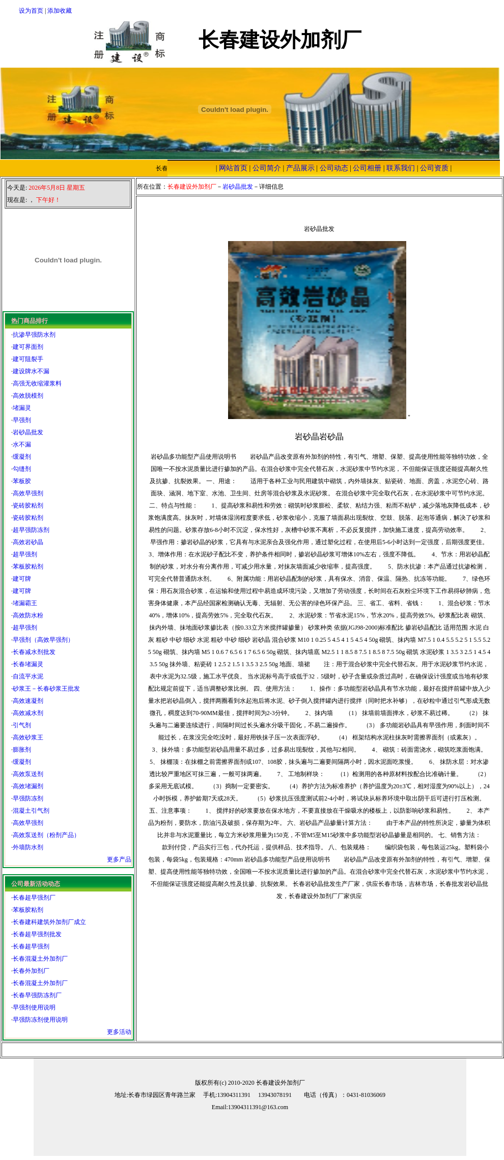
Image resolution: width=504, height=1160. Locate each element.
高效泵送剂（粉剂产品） (46, 835)
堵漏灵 (22, 407)
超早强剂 (25, 554)
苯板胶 (22, 481)
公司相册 (367, 168)
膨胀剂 (22, 749)
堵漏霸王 (25, 603)
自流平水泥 (28, 676)
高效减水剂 (28, 713)
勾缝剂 (22, 468)
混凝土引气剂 (31, 810)
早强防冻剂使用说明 (40, 1019)
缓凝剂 (22, 456)
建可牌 (22, 578)
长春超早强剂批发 (37, 934)
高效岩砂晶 (28, 542)
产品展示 (300, 168)
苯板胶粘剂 (28, 566)
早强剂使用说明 (34, 1007)
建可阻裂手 (28, 359)
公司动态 (334, 168)
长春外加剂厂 (31, 970)
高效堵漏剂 (28, 786)
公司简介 (267, 168)
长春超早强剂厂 (34, 897)
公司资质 (434, 168)
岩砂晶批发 (28, 432)
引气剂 (22, 725)
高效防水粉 (28, 615)
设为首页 (31, 10)
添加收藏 (59, 10)
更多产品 (119, 859)
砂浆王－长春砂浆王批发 (46, 688)
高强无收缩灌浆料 (37, 383)
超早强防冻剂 (31, 529)
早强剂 (22, 420)
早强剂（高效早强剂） (43, 639)
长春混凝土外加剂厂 (40, 958)
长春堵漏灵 (28, 664)
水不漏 (22, 444)
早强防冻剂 (28, 798)
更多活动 (119, 1031)
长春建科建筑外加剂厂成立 (49, 922)
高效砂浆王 (28, 737)
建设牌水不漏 (31, 371)
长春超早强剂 (31, 946)
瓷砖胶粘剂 (28, 505)
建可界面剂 (28, 346)
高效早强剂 (28, 493)
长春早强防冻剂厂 (37, 995)
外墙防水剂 (28, 847)
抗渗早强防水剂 (34, 334)
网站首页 (233, 168)
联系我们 (400, 168)
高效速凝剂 (28, 700)
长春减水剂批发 (34, 652)
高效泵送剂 (28, 774)
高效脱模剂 (28, 395)
